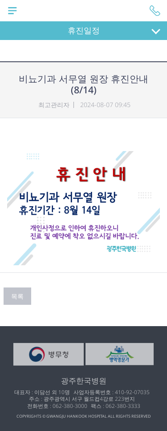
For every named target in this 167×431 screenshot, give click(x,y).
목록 (17, 296)
